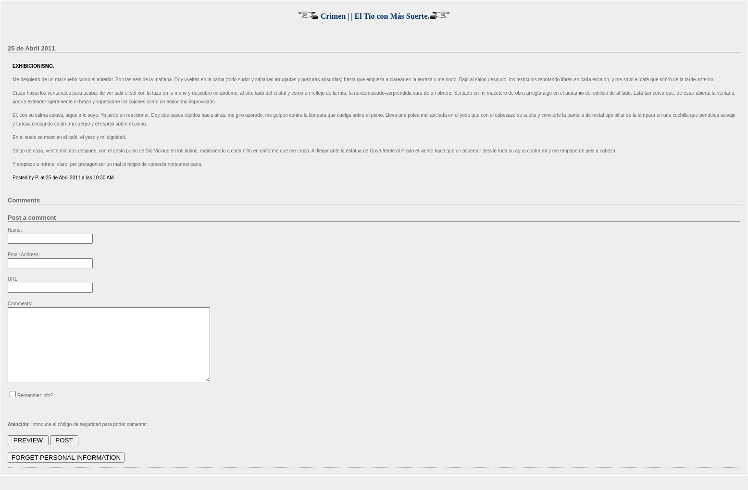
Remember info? (35, 410)
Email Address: (24, 254)
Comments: (20, 303)
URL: (13, 279)
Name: (15, 230)
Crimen (320, 16)
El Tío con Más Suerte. (405, 16)
